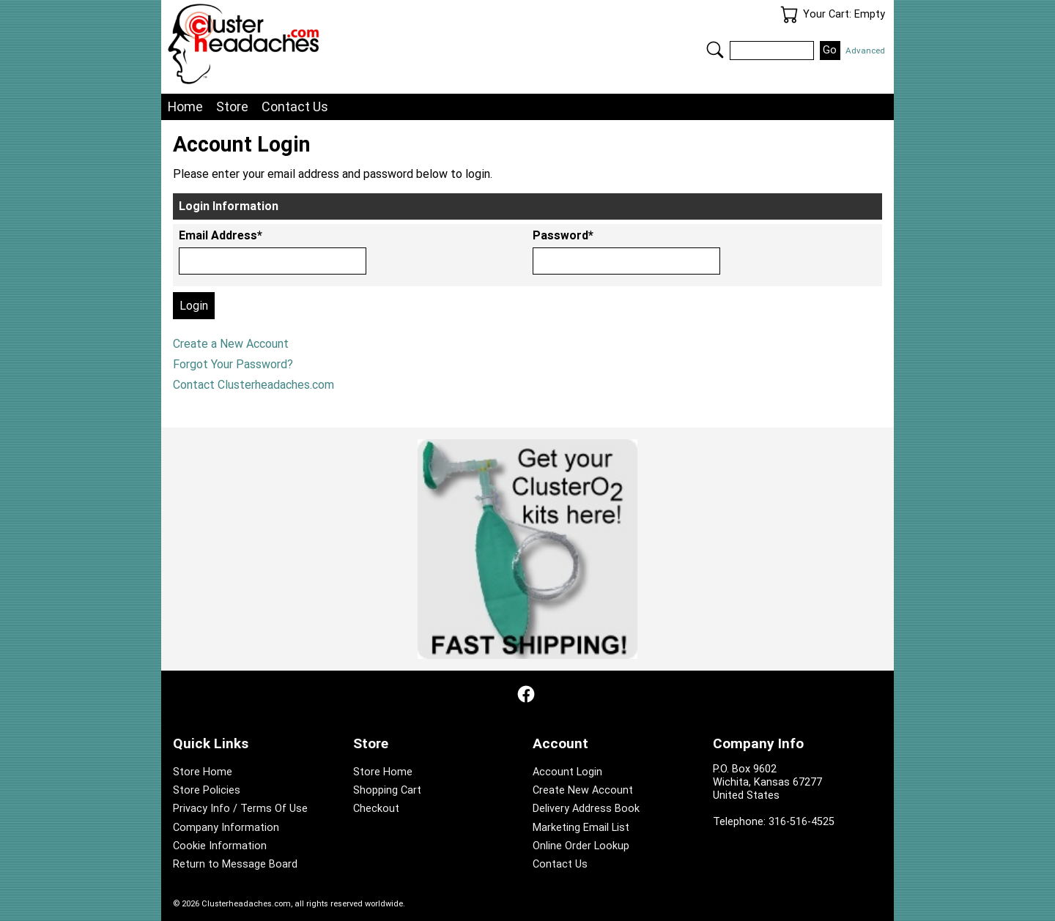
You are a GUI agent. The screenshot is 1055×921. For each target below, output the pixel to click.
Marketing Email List (581, 827)
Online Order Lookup (581, 846)
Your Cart (789, 14)
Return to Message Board (235, 864)
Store (232, 106)
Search (715, 49)
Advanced (865, 50)
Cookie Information (220, 846)
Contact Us (295, 106)
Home (185, 106)
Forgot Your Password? (233, 364)
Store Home (202, 772)
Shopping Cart (387, 790)
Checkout (376, 808)
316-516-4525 (801, 822)
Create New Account (583, 790)
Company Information (226, 827)
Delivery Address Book (586, 808)
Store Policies (206, 790)
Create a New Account (231, 344)
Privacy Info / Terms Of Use (240, 808)
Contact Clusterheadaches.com (253, 385)
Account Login (567, 772)
